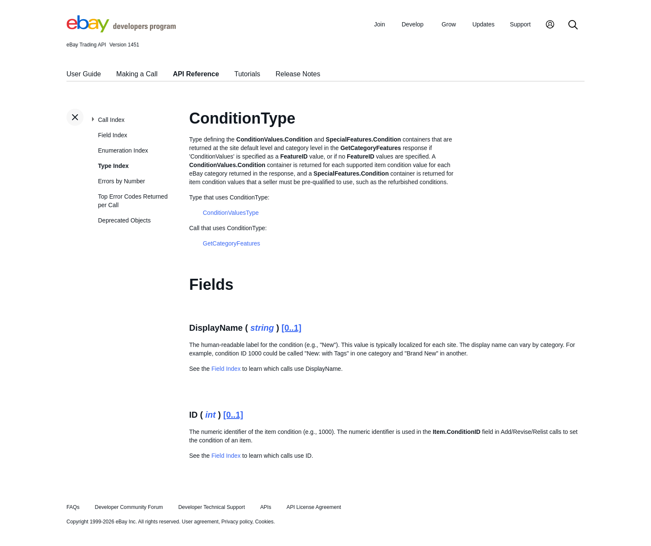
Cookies (264, 522)
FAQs (73, 507)
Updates (483, 24)
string (262, 327)
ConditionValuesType (231, 212)
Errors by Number (121, 181)
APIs (265, 507)
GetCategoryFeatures (231, 243)
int (210, 414)
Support (520, 24)
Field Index (112, 135)
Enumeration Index (123, 150)
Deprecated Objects (124, 220)
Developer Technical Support (211, 507)
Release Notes (298, 74)
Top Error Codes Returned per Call (132, 200)
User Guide (83, 74)
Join (379, 24)
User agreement (200, 522)
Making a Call (137, 74)
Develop (412, 24)
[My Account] (550, 25)
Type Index (113, 165)
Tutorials (247, 74)
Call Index (111, 119)
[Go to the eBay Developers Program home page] (121, 30)
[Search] (573, 25)
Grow (449, 24)
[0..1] (292, 327)
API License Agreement (313, 507)
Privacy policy (237, 522)
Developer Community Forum (129, 507)
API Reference (196, 74)
